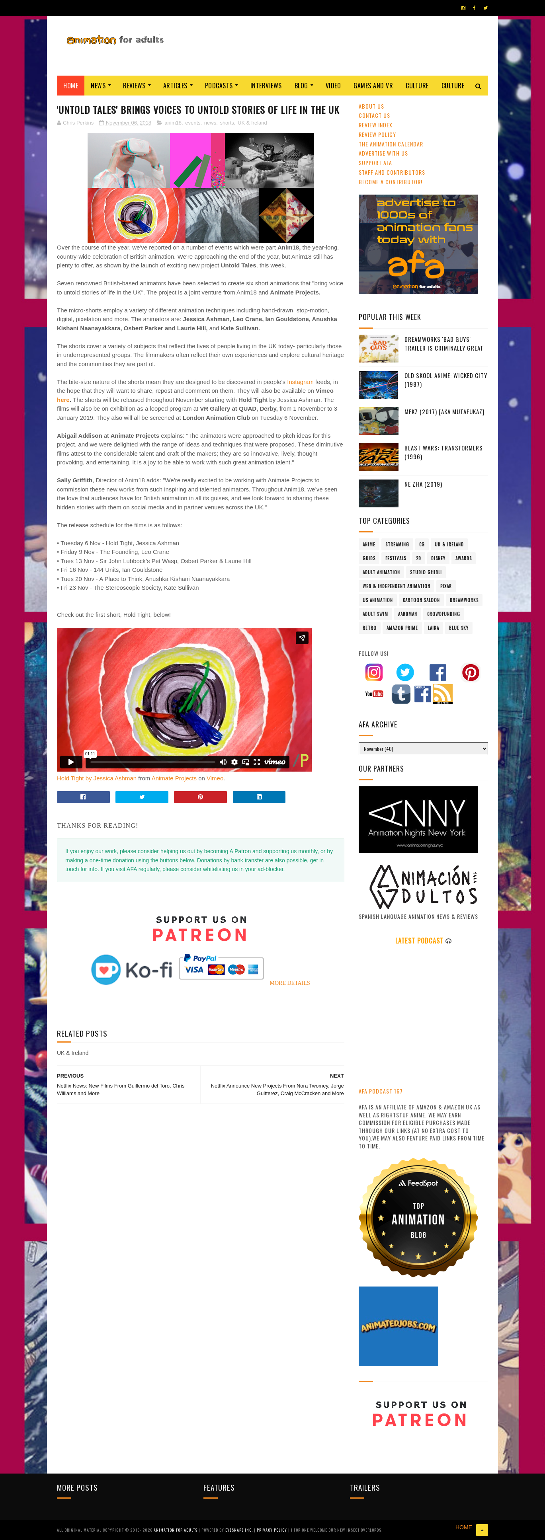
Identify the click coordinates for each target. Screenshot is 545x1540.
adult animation (381, 572)
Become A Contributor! (390, 181)
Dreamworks (464, 600)
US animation (378, 600)
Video (333, 85)
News (98, 85)
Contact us (374, 115)
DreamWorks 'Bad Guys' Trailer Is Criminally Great (444, 344)
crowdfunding (443, 614)
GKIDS (369, 558)
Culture (417, 85)
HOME (463, 1527)
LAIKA (433, 628)
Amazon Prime (402, 628)
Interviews (266, 85)
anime (369, 544)
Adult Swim (375, 614)
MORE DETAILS (290, 983)
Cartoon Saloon (421, 600)
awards (463, 558)
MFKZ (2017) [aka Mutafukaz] (444, 411)
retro (370, 628)
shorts (227, 123)
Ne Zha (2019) (423, 484)
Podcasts (219, 85)
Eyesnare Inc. (239, 1530)
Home (70, 85)
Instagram (301, 381)
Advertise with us (383, 153)
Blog (301, 85)
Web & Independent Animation (396, 586)
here (63, 399)
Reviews (134, 85)
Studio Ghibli (426, 572)
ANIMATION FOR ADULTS (176, 1530)
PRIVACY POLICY (272, 1530)
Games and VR (373, 85)
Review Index (376, 125)
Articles (175, 85)
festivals (395, 558)
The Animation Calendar (391, 144)
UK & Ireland (252, 123)
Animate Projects (174, 778)
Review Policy (377, 134)
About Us (371, 106)
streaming (397, 544)
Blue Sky (459, 628)
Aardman (407, 614)
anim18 (173, 123)
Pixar (446, 586)
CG (422, 544)
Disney (438, 558)
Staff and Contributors (392, 172)
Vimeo (215, 778)
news (210, 123)
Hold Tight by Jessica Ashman (97, 778)
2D (418, 558)
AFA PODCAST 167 (381, 1091)
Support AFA (375, 162)
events (192, 123)
